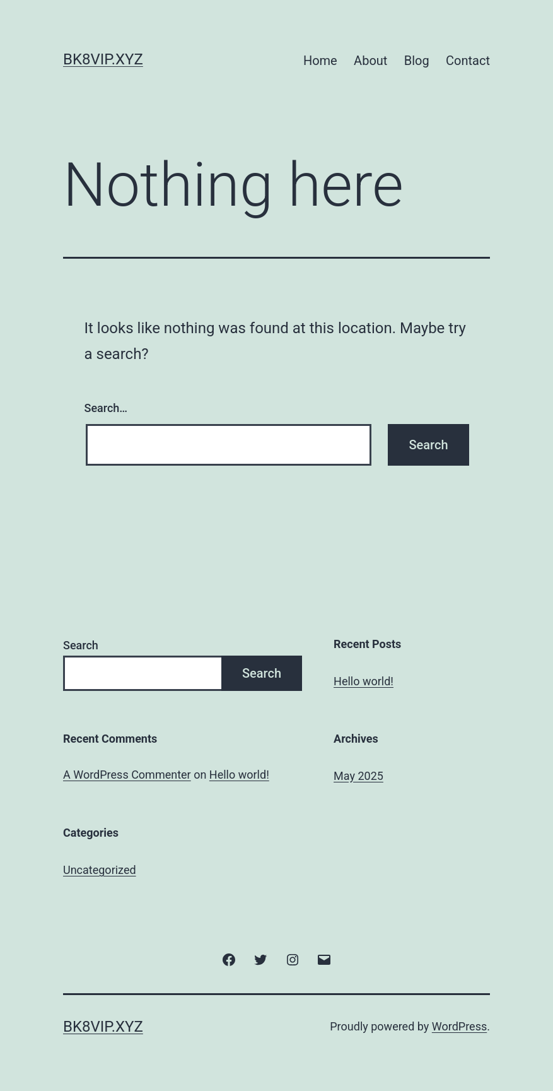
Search (80, 645)
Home (320, 60)
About (370, 60)
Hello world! (363, 681)
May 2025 (358, 775)
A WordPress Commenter (127, 774)
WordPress (459, 1026)
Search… (106, 408)
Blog (416, 60)
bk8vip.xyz (103, 59)
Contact (468, 60)
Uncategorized (99, 869)
